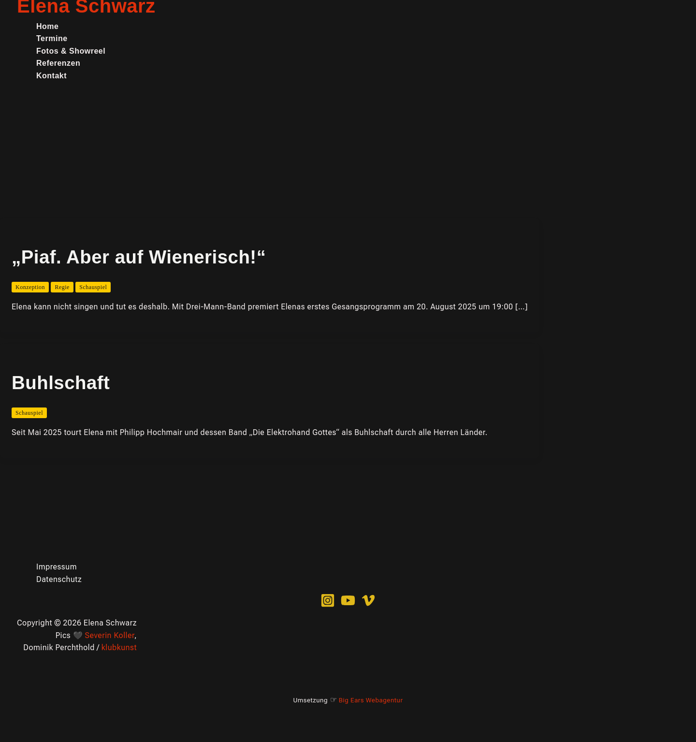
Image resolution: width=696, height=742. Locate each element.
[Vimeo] (368, 605)
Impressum (56, 566)
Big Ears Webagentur (371, 700)
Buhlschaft (61, 382)
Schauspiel (93, 287)
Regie (62, 287)
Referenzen (58, 63)
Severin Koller (109, 635)
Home (47, 26)
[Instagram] (327, 605)
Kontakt (51, 76)
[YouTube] (348, 605)
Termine (52, 38)
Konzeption (30, 287)
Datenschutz (59, 579)
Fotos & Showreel (70, 51)
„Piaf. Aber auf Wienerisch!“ (139, 257)
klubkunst (119, 647)
